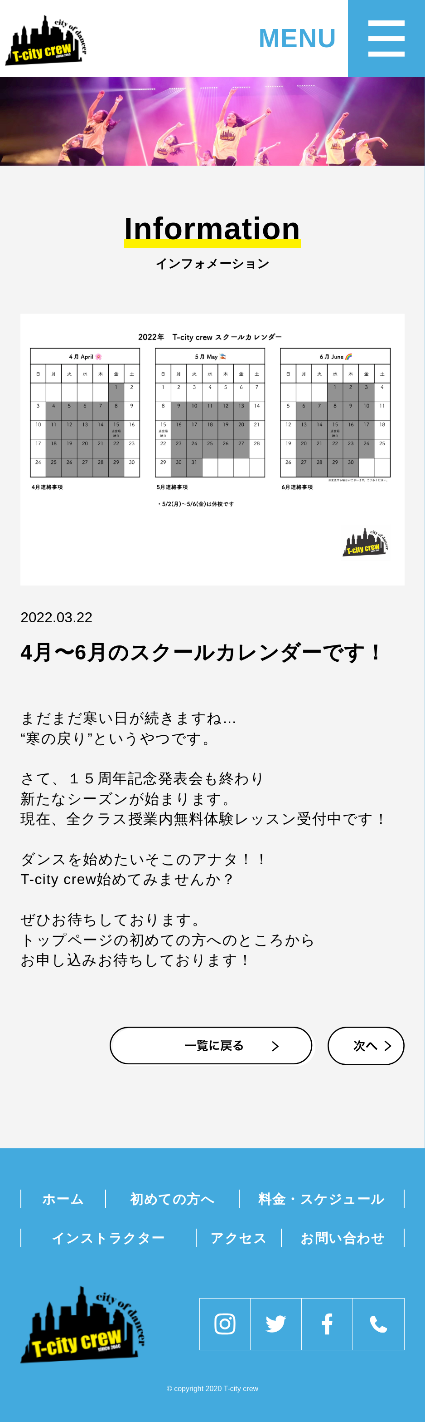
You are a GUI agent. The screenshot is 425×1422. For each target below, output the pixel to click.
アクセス (238, 1237)
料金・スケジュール (321, 1198)
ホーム (63, 1198)
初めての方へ (172, 1198)
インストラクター (108, 1237)
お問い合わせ (342, 1237)
